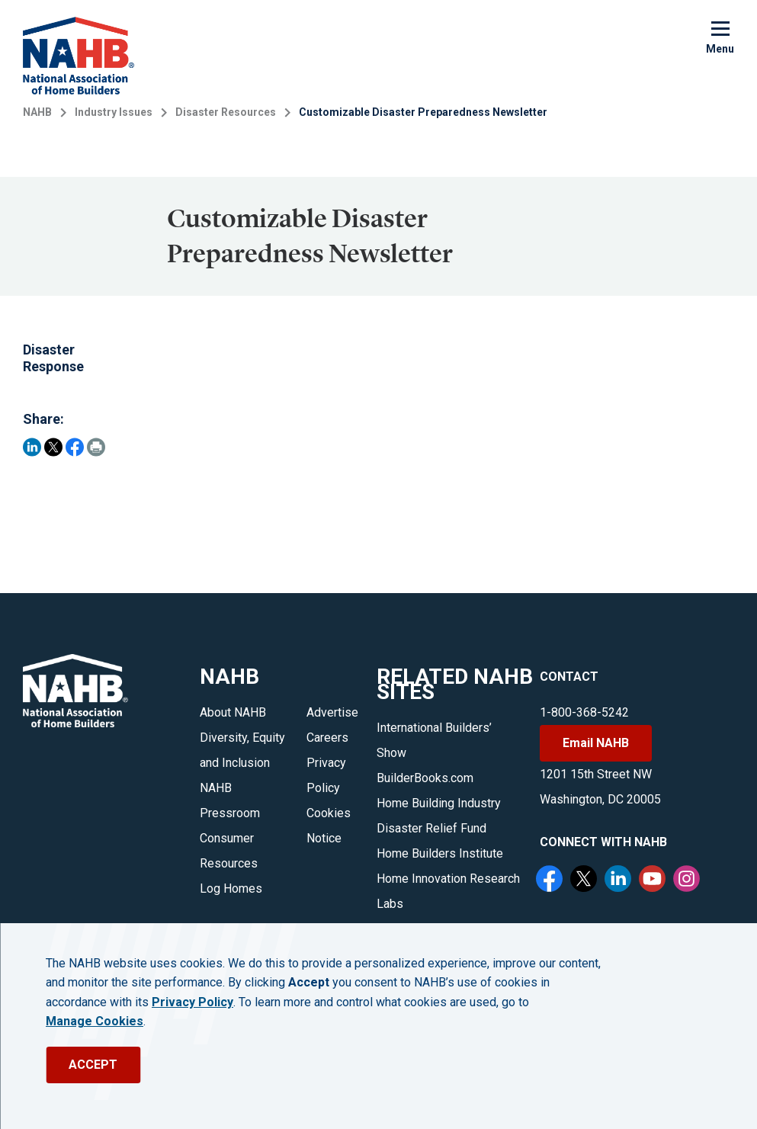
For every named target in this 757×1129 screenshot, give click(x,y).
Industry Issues (113, 112)
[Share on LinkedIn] (32, 447)
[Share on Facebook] (75, 447)
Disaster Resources (225, 112)
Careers (327, 737)
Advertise (332, 712)
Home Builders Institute (440, 853)
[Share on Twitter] (53, 447)
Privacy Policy (192, 1002)
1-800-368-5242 (584, 712)
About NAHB (233, 712)
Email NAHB (596, 743)
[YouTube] (654, 880)
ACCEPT (93, 1064)
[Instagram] (688, 880)
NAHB (37, 112)
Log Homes (231, 888)
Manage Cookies (94, 1021)
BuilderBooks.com (425, 778)
